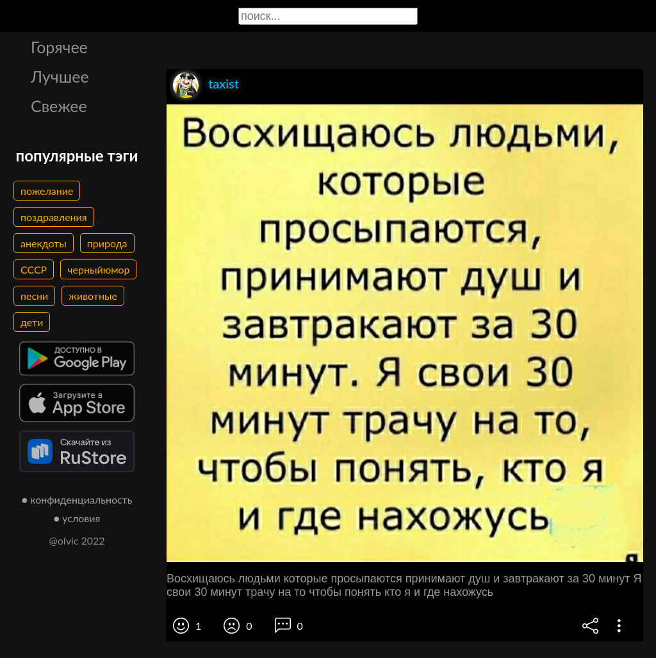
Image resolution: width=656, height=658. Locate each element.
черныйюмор (98, 269)
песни (34, 296)
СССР (33, 269)
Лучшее (60, 76)
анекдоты (43, 243)
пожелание (46, 191)
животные (93, 296)
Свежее (59, 105)
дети (31, 322)
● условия (77, 518)
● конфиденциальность (77, 499)
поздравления (53, 217)
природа (107, 243)
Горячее (59, 46)
